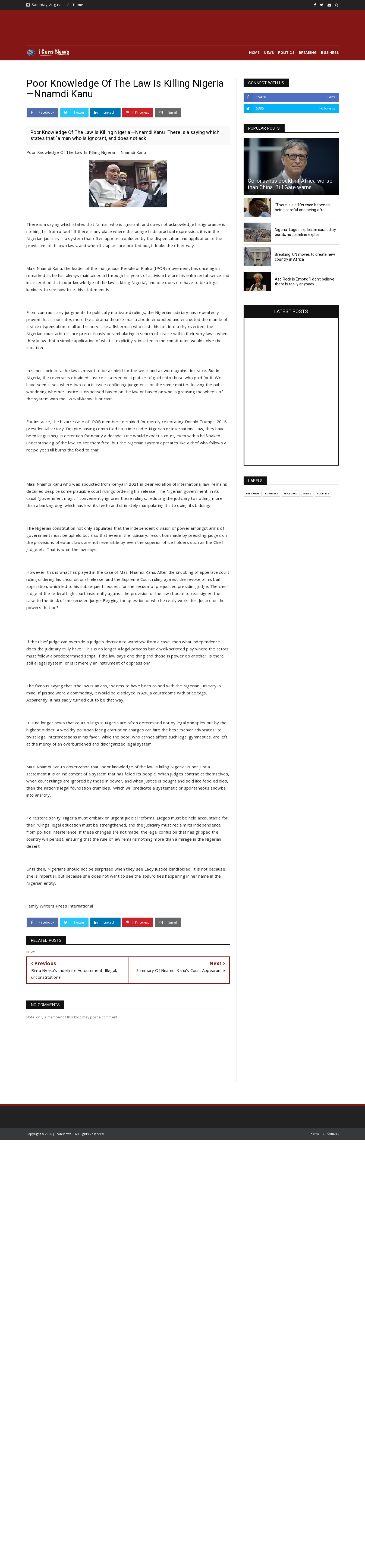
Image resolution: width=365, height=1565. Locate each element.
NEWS (269, 53)
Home (78, 4)
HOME (254, 53)
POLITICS (286, 53)
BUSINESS (330, 53)
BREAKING (308, 53)
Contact (333, 1133)
